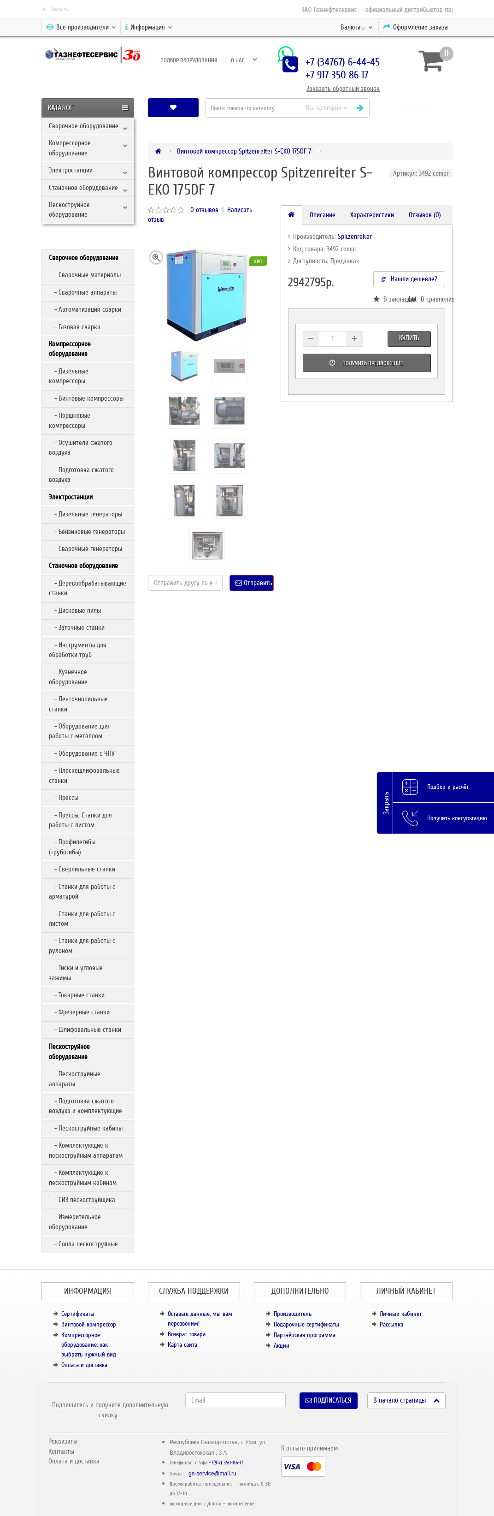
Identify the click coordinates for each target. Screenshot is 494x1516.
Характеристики (372, 215)
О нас (238, 60)
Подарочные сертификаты (306, 1324)
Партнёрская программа (304, 1335)
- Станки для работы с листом (82, 919)
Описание (322, 215)
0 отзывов (204, 210)
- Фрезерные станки (79, 1012)
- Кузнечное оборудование (68, 677)
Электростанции (71, 170)
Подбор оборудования (189, 60)
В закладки (391, 299)
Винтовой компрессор (88, 1324)
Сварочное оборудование (83, 126)
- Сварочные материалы (85, 275)
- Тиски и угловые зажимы (76, 973)
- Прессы (63, 798)
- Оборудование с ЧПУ (82, 753)
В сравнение (427, 299)
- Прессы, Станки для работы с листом (80, 820)
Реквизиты (62, 1441)
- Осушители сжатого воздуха (80, 447)
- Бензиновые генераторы (87, 531)
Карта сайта (182, 1345)
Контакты (61, 1451)
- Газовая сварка (74, 327)
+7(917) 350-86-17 (226, 1462)
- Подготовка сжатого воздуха (81, 475)
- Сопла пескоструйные (83, 1244)
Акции (281, 1346)
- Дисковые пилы (75, 610)
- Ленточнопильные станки (78, 704)
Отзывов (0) (425, 215)
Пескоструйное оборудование (69, 210)
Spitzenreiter (355, 236)
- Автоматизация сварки (85, 309)
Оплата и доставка (84, 1365)
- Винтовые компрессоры (86, 398)
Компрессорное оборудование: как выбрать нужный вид (88, 1344)
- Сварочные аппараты (83, 292)
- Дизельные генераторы (85, 514)
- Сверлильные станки (82, 869)
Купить (409, 338)
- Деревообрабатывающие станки (87, 588)
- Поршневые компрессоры (69, 420)
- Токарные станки (77, 995)
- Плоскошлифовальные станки (84, 775)
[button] (414, 107)
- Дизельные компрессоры (68, 376)
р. (357, 27)
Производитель (293, 1314)
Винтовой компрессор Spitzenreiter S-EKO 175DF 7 (244, 151)
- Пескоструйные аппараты (74, 1079)
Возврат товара (187, 1334)
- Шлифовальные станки (85, 1029)
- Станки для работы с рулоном (82, 945)
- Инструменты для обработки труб (77, 650)
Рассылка (391, 1324)
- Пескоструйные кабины (86, 1128)
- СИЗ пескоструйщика (82, 1200)
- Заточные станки (77, 627)
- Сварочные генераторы (85, 549)
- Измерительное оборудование (75, 1222)
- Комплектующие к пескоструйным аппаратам (86, 1150)
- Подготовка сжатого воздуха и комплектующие (85, 1106)
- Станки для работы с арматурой (82, 891)
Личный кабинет (401, 1314)
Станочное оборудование (83, 188)
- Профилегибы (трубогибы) (72, 847)
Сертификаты (77, 1314)
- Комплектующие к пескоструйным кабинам (83, 1177)
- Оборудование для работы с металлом (79, 731)
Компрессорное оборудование (70, 148)
